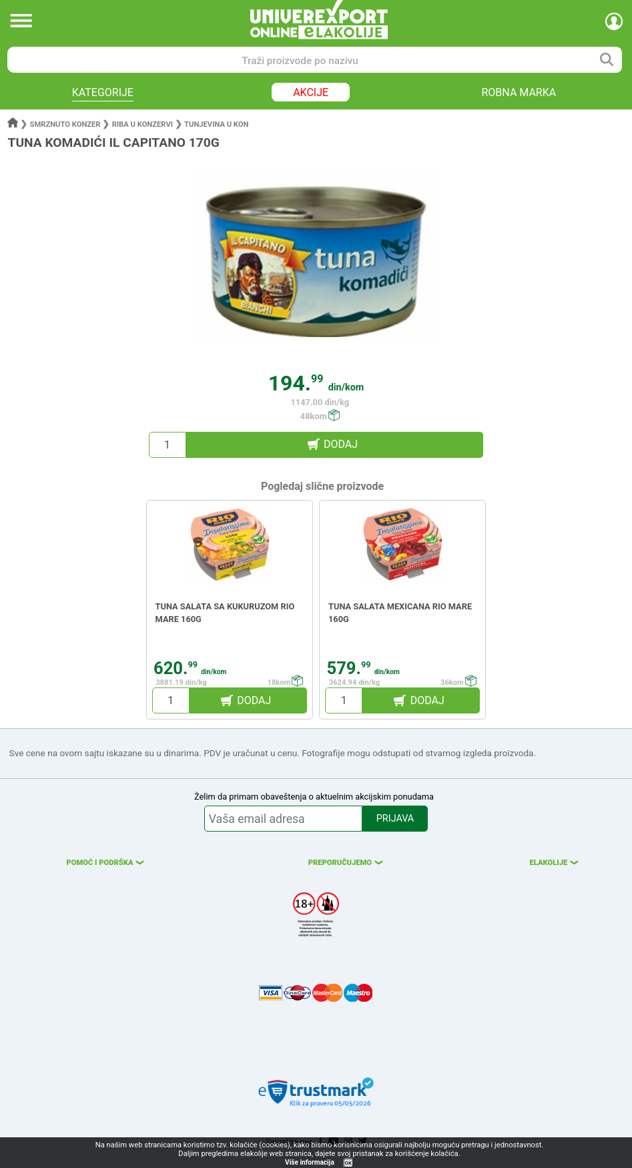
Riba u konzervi (142, 124)
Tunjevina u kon (216, 124)
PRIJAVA (395, 818)
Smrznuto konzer (65, 124)
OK (348, 1163)
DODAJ (341, 444)
